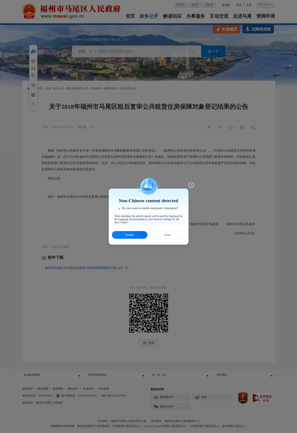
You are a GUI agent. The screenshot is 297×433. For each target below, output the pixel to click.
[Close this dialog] (191, 185)
